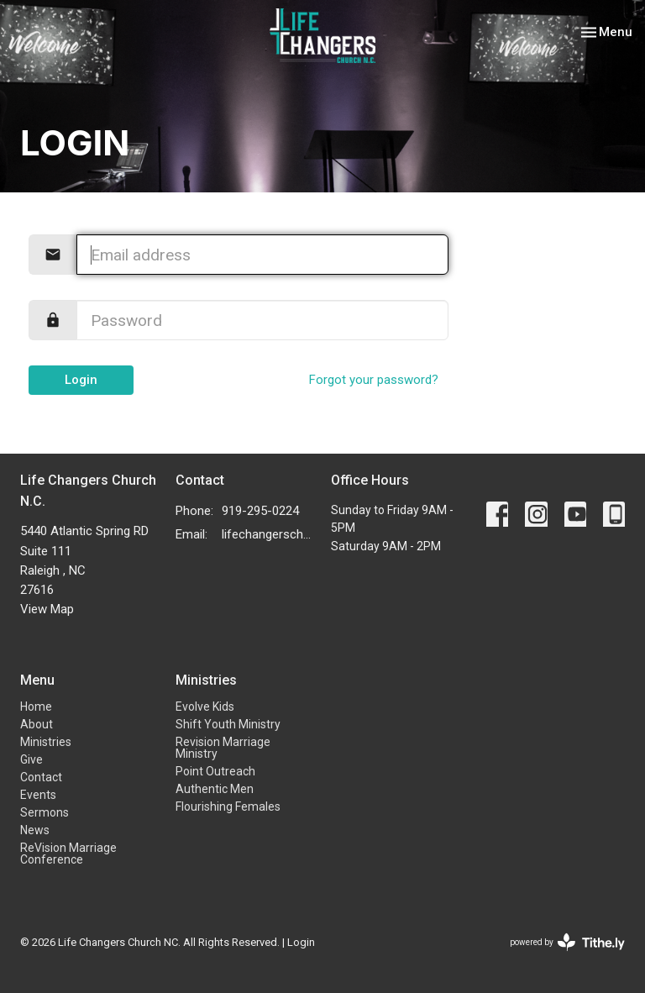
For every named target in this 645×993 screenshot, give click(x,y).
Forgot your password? (373, 379)
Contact (41, 777)
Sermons (44, 812)
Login (81, 379)
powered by (567, 942)
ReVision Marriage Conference (68, 853)
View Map (47, 609)
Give (31, 759)
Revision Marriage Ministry (223, 747)
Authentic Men (215, 789)
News (35, 830)
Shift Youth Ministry (228, 724)
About (36, 724)
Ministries (45, 742)
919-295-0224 (260, 510)
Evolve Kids (205, 706)
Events (38, 794)
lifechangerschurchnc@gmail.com (268, 534)
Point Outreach (215, 771)
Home (36, 706)
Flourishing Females (228, 806)
